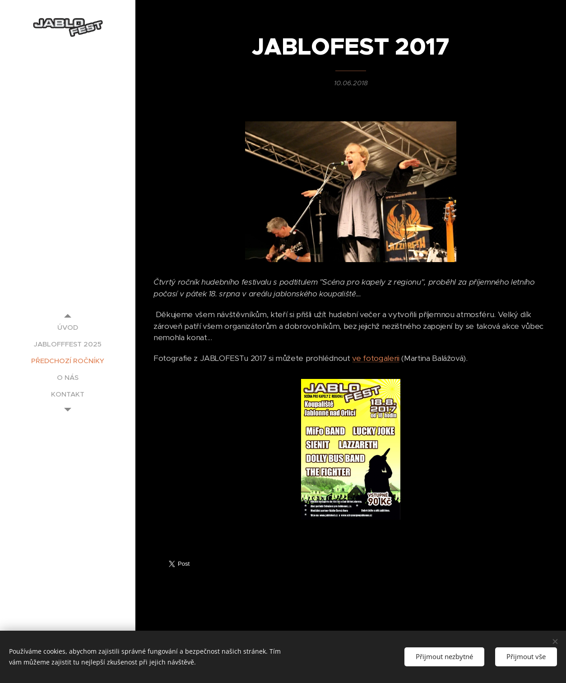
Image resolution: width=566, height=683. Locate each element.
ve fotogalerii (375, 359)
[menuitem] (68, 327)
